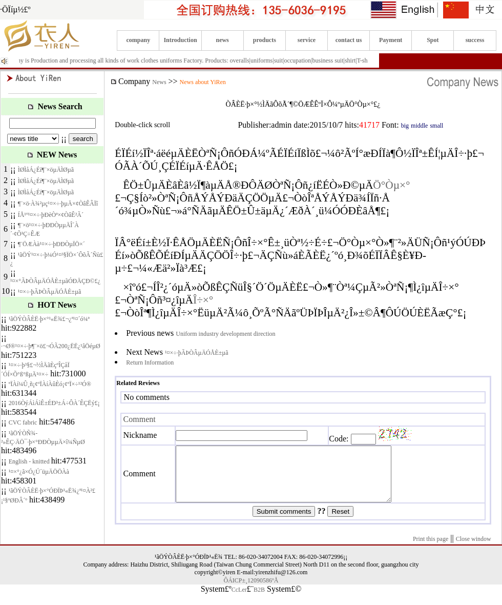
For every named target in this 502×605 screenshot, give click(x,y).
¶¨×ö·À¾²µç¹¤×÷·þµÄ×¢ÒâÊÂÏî (58, 203)
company (139, 40)
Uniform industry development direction (225, 333)
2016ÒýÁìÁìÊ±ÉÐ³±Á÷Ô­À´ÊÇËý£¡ (54, 403)
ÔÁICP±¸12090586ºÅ (251, 591)
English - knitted (30, 461)
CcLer (239, 600)
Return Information (150, 362)
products (264, 40)
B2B (259, 600)
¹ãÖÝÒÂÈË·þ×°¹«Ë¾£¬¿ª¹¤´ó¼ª (49, 318)
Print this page (430, 549)
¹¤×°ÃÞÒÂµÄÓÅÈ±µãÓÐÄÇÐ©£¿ (55, 281)
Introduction (180, 40)
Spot (432, 40)
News (159, 82)
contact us (349, 40)
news (222, 40)
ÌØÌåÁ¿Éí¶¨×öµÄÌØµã (46, 169)
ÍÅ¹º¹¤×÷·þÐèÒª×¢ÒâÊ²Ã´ (50, 214)
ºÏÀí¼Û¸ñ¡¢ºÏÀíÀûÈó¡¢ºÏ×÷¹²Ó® (50, 384)
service (307, 40)
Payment (390, 40)
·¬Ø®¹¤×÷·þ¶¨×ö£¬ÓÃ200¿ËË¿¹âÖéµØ (50, 346)
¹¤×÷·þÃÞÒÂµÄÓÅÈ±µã (49, 291)
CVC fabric (23, 422)
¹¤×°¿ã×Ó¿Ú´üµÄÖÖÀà (39, 471)
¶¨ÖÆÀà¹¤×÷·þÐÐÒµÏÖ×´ (51, 244)
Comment (139, 419)
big (405, 125)
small (436, 125)
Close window (473, 549)
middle (419, 125)
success (475, 40)
